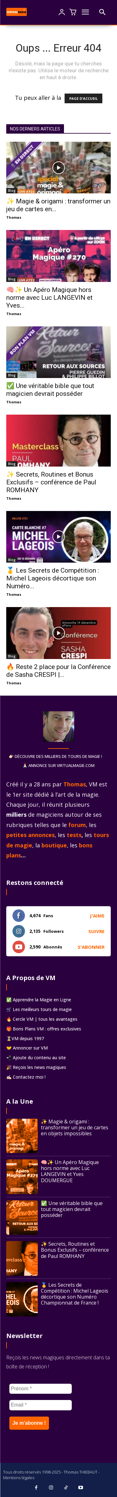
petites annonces (30, 835)
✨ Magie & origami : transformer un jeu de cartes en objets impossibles (74, 1127)
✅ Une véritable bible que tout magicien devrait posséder (50, 389)
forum (77, 825)
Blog (12, 190)
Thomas (13, 217)
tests (74, 835)
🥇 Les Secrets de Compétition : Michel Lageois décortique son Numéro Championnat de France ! (74, 1293)
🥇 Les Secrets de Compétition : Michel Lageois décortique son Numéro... (52, 578)
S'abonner (91, 947)
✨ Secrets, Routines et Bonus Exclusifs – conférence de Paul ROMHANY (51, 482)
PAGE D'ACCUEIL (83, 98)
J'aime (97, 915)
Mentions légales (18, 1477)
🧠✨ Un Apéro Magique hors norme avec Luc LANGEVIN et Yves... (49, 297)
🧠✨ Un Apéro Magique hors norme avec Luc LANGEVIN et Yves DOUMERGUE (70, 1171)
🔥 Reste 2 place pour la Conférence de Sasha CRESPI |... (58, 670)
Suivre (96, 931)
